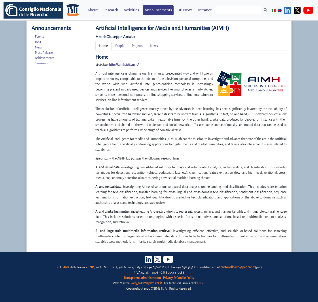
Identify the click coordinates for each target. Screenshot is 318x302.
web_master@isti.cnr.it (146, 283)
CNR (91, 267)
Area (66, 267)
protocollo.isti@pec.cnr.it (237, 267)
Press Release (44, 52)
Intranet (205, 10)
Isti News (184, 10)
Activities (131, 10)
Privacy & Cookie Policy (178, 278)
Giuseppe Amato (120, 37)
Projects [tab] (137, 46)
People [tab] (119, 46)
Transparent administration (142, 278)
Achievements (44, 58)
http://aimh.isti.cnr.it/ (124, 64)
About (92, 10)
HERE (201, 283)
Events (39, 36)
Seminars (41, 63)
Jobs (38, 42)
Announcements (158, 10)
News (39, 47)
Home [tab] (103, 46)
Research (110, 10)
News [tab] (154, 46)
